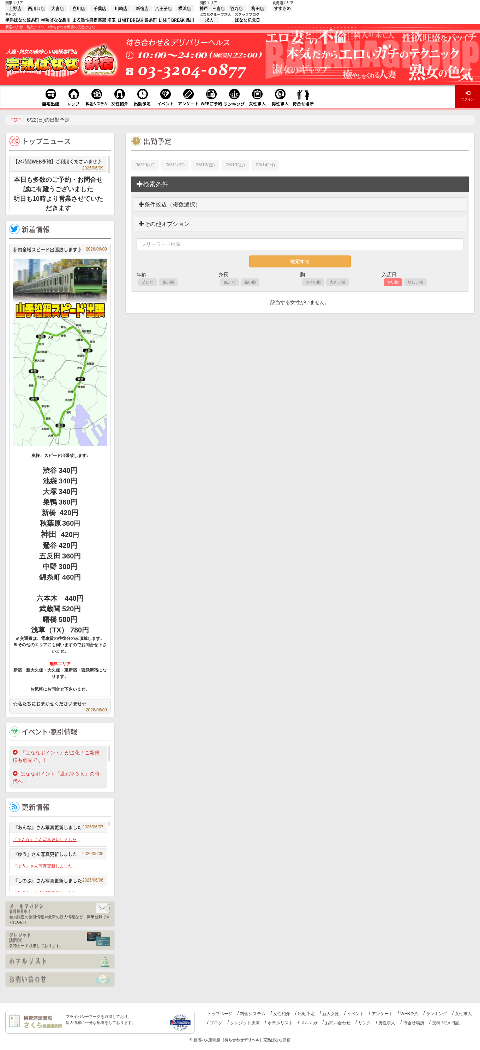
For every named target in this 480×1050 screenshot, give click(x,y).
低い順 (229, 282)
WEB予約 (409, 1013)
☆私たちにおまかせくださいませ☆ (60, 704)
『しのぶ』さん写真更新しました (58, 880)
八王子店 (163, 8)
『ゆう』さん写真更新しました (58, 854)
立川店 (78, 8)
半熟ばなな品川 (56, 20)
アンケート (382, 1013)
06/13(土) (235, 164)
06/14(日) (265, 164)
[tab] (300, 184)
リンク (364, 1022)
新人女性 (330, 1013)
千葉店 (100, 8)
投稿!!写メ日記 (446, 1022)
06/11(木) (175, 164)
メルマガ (308, 1022)
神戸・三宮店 (212, 8)
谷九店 (236, 8)
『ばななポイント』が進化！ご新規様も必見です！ (56, 756)
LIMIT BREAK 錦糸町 (137, 20)
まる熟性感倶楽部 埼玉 (94, 20)
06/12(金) (205, 164)
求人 (209, 20)
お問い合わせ (337, 1022)
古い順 (393, 282)
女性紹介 (281, 1013)
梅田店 (257, 8)
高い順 (168, 282)
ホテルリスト (280, 1022)
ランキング (436, 1013)
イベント (355, 1013)
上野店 (15, 8)
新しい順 (415, 282)
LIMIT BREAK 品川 (176, 20)
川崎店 (121, 8)
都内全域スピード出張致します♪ (60, 249)
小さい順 (313, 282)
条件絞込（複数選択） (170, 205)
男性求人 (386, 1022)
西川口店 (36, 8)
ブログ (216, 1022)
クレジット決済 (245, 1022)
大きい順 (337, 282)
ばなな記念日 (247, 20)
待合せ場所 (413, 1022)
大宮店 (57, 8)
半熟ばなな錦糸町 (22, 20)
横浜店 (184, 8)
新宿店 (142, 8)
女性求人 (463, 1013)
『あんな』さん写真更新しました (58, 827)
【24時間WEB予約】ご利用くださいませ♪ (58, 162)
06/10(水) (145, 164)
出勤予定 (306, 1013)
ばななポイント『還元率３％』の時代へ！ (56, 777)
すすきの (282, 8)
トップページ (220, 1013)
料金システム (252, 1013)
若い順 (148, 282)
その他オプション (164, 224)
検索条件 (152, 184)
